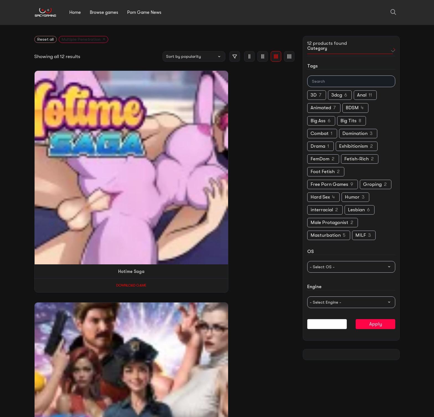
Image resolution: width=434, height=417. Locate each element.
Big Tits (348, 121)
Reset (327, 324)
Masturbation (326, 235)
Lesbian (356, 210)
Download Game (57, 144)
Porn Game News (144, 12)
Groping (372, 184)
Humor (352, 197)
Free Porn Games (329, 184)
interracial (322, 210)
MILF (360, 235)
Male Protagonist (329, 223)
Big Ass (318, 121)
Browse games (104, 12)
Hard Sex (320, 197)
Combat (320, 133)
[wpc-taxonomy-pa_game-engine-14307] (351, 302)
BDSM (352, 108)
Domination (355, 133)
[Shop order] (193, 56)
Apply (375, 324)
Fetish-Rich (356, 159)
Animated (321, 108)
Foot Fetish (323, 171)
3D (314, 95)
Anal (361, 95)
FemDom (320, 159)
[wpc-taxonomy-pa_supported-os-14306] (351, 267)
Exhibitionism (353, 146)
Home (75, 12)
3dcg (336, 95)
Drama (318, 146)
